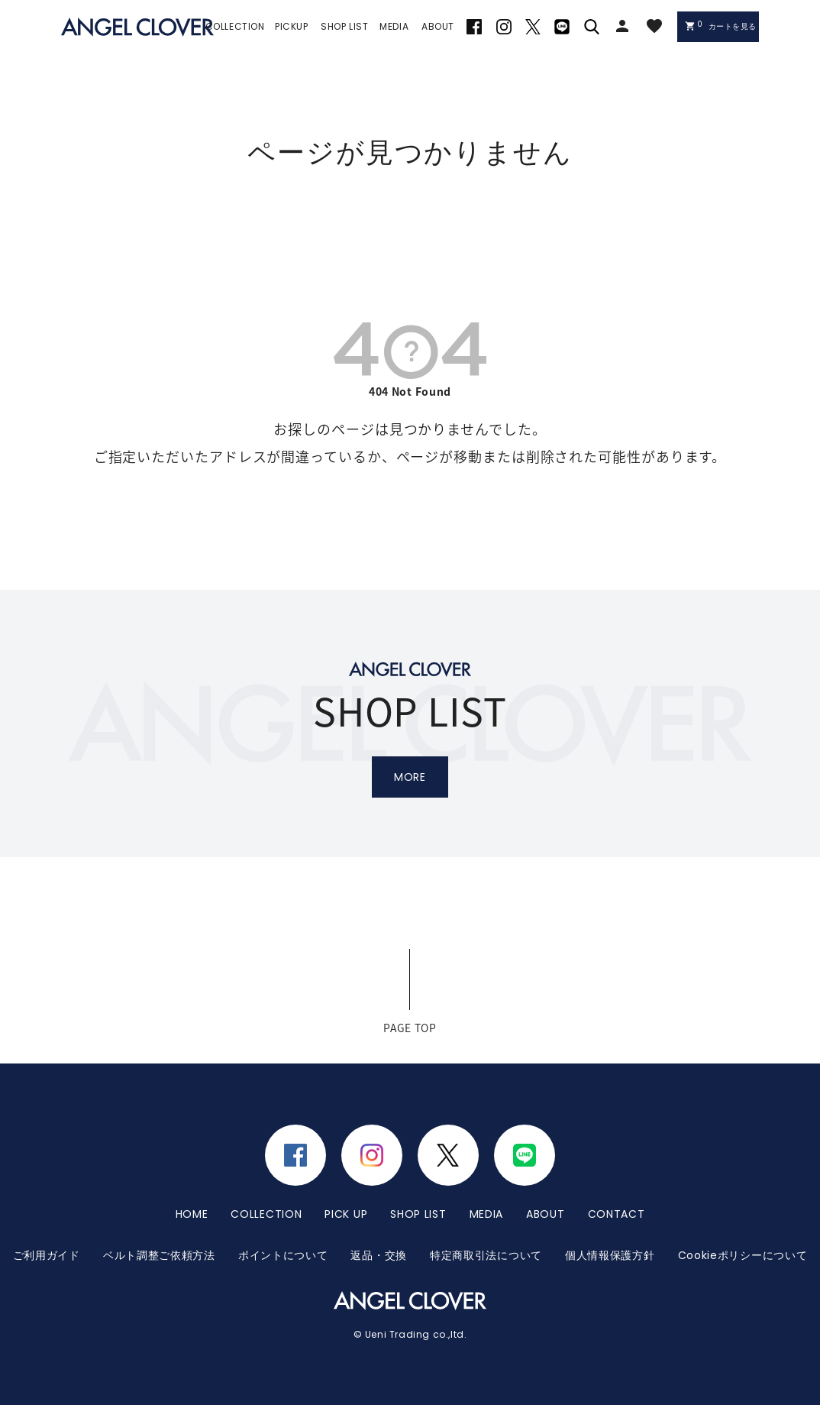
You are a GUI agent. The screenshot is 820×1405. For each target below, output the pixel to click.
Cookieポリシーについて (743, 1255)
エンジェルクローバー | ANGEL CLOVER (137, 27)
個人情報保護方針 (610, 1255)
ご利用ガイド (46, 1255)
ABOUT (545, 1214)
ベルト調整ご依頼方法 (159, 1255)
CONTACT (616, 1214)
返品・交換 (378, 1255)
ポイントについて (283, 1255)
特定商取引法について (486, 1255)
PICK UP (345, 1214)
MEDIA (487, 1214)
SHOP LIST (418, 1214)
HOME (192, 1214)
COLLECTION (266, 1214)
